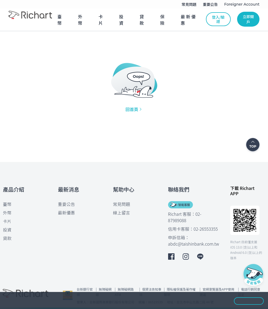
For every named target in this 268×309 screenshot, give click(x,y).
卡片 (7, 221)
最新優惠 (66, 212)
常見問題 (121, 204)
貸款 (7, 238)
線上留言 (121, 212)
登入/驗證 (218, 19)
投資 (7, 229)
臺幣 (7, 204)
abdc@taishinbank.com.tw (193, 244)
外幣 (7, 212)
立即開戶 (248, 19)
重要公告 (66, 204)
